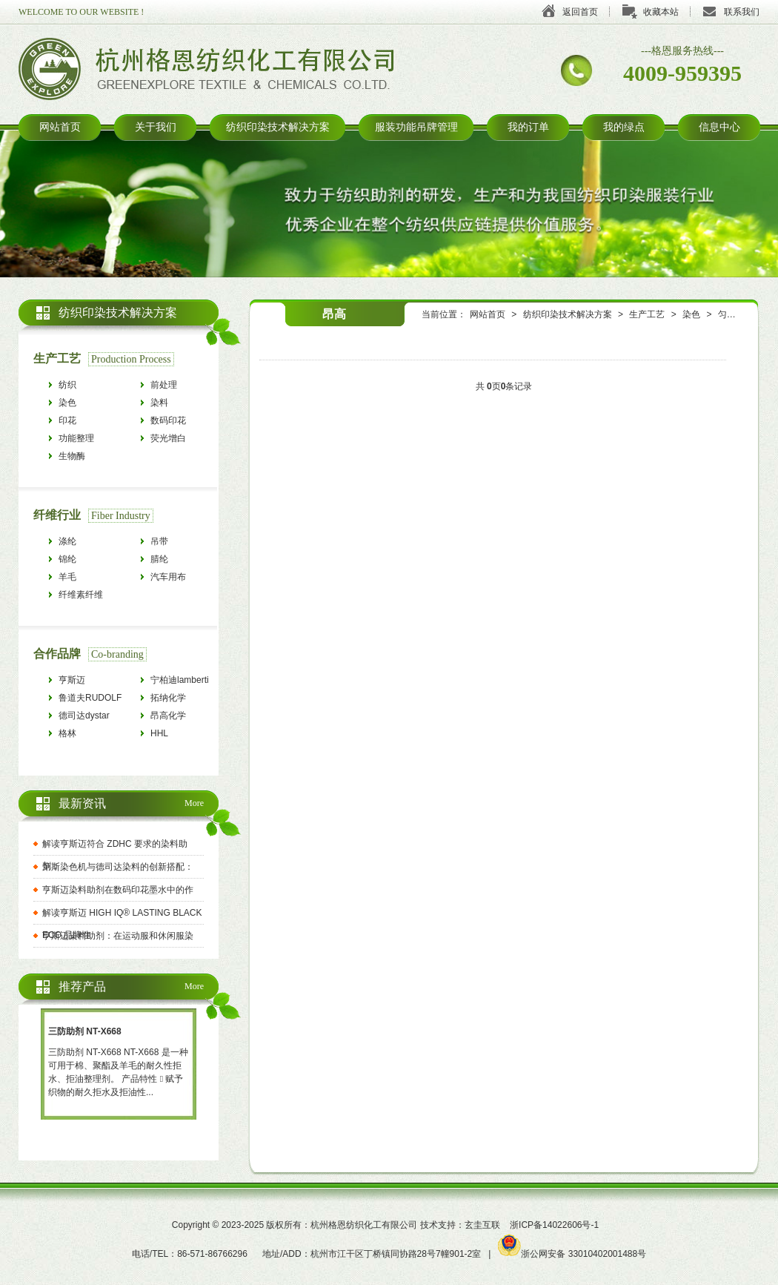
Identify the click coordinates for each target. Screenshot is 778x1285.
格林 (67, 733)
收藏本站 (661, 12)
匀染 (727, 314)
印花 (67, 420)
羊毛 (67, 577)
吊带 (159, 541)
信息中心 (719, 127)
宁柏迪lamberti (179, 680)
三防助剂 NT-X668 (85, 1031)
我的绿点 (624, 127)
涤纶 (67, 541)
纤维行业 (57, 515)
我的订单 (528, 127)
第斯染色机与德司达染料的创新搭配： (117, 867)
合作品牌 (57, 653)
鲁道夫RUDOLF (90, 698)
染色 (691, 314)
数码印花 (168, 420)
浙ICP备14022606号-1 (554, 1225)
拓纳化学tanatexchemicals (183, 700)
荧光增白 (168, 438)
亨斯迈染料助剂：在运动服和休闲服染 (117, 936)
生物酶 (72, 456)
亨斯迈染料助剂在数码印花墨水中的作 (117, 890)
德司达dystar (84, 715)
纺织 (67, 385)
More (194, 803)
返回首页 (580, 12)
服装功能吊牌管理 (416, 127)
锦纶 (67, 559)
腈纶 (159, 559)
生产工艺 (647, 314)
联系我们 (741, 12)
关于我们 (155, 127)
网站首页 (60, 127)
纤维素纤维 (81, 594)
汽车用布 (168, 577)
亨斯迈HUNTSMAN (84, 682)
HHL (159, 733)
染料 (159, 402)
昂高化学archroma (169, 717)
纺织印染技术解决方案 (278, 127)
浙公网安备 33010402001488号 (572, 1254)
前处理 (163, 385)
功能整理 (76, 438)
